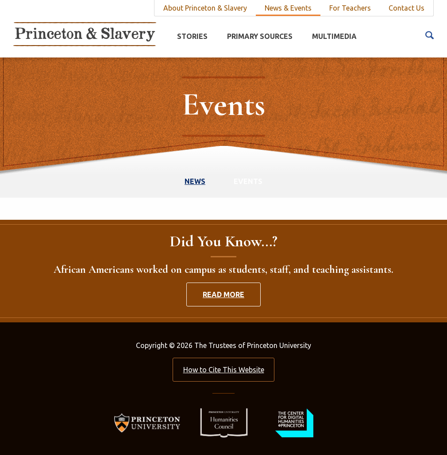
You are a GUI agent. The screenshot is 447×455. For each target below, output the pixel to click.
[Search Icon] (429, 34)
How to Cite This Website (223, 370)
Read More (223, 294)
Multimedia (334, 36)
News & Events (288, 8)
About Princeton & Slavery (205, 8)
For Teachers (350, 8)
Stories (192, 36)
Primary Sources (260, 36)
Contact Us (406, 8)
